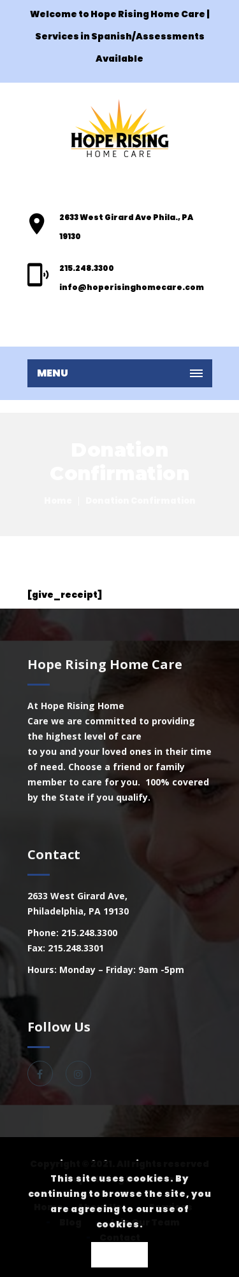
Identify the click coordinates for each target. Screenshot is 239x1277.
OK (119, 1255)
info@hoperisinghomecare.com (131, 287)
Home (58, 501)
